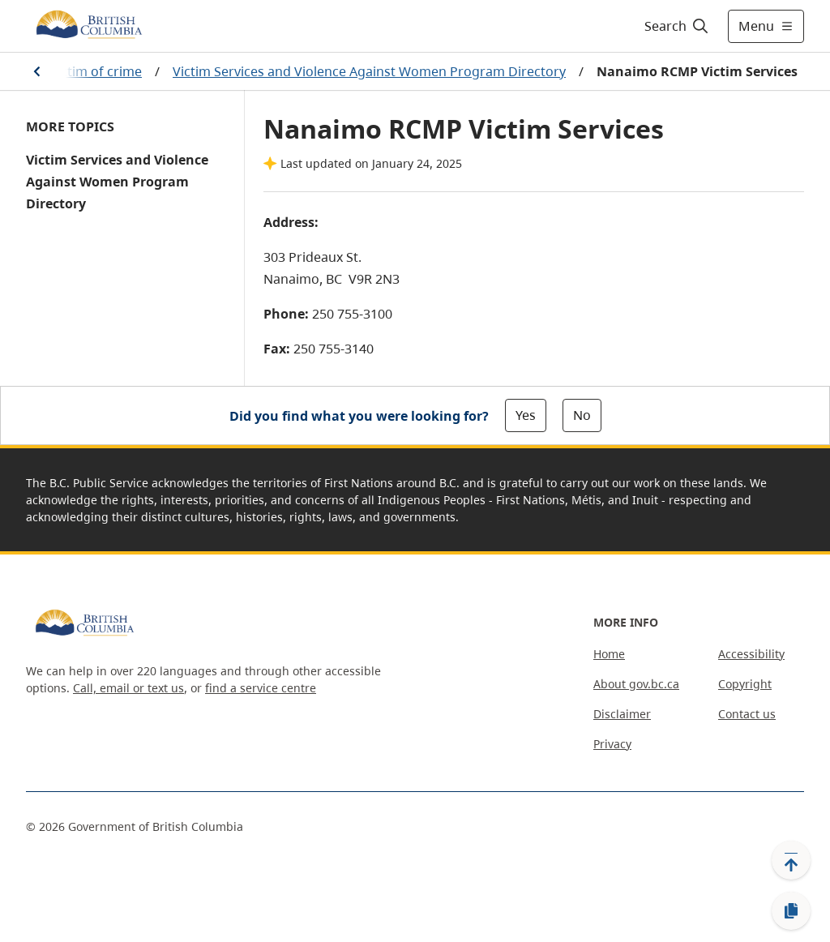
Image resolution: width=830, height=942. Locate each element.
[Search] (677, 25)
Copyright (745, 684)
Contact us (747, 713)
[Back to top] (791, 860)
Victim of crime (95, 71)
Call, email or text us (128, 688)
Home (609, 654)
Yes (526, 415)
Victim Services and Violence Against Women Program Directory (369, 71)
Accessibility (751, 654)
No (582, 415)
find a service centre (260, 688)
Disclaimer (622, 713)
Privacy (612, 743)
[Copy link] (791, 911)
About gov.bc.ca (636, 684)
